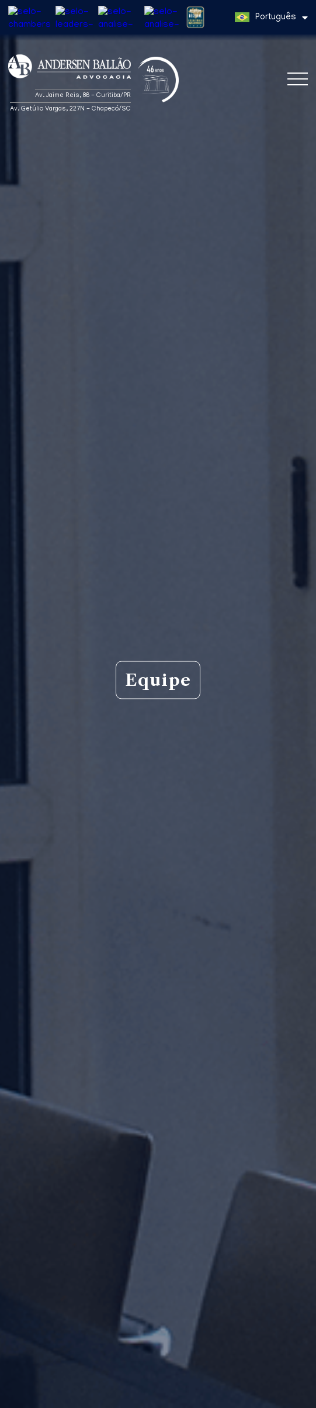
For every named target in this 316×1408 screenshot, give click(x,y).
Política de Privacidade (223, 1372)
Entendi (158, 1393)
